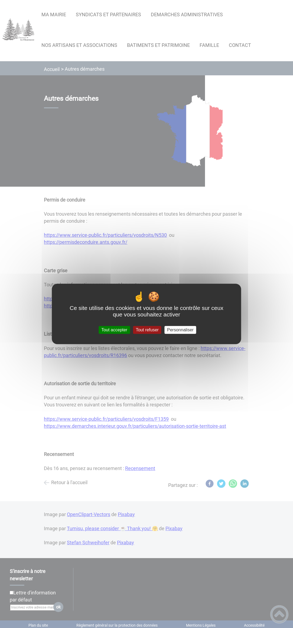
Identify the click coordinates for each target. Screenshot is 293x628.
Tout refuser (147, 330)
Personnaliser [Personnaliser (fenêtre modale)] (180, 330)
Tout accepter (114, 330)
